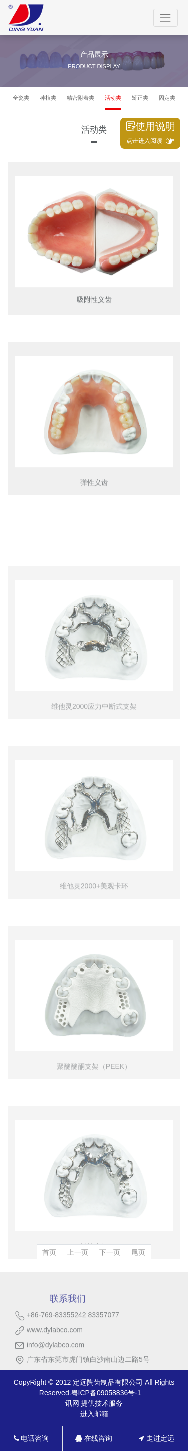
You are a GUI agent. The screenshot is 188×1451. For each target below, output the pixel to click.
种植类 (48, 98)
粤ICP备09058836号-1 (106, 1393)
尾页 (138, 1252)
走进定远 (156, 1438)
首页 (49, 1252)
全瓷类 (21, 98)
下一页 (109, 1252)
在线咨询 (93, 1438)
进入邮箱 (94, 1414)
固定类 (167, 98)
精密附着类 (80, 98)
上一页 (77, 1252)
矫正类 (140, 98)
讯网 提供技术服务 (94, 1403)
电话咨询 (31, 1438)
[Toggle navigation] (165, 17)
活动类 (113, 98)
